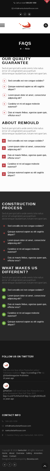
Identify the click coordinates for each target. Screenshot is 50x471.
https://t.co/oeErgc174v (31, 373)
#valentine (24, 375)
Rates (5, 456)
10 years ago (8, 378)
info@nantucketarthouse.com (26, 8)
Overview (20, 453)
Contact (12, 456)
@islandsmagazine (11, 375)
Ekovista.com (32, 459)
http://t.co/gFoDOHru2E (35, 396)
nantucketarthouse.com (15, 430)
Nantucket (22, 450)
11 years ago (8, 399)
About (11, 453)
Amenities (38, 453)
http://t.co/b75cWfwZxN (13, 396)
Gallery (29, 453)
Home (4, 453)
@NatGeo (7, 391)
